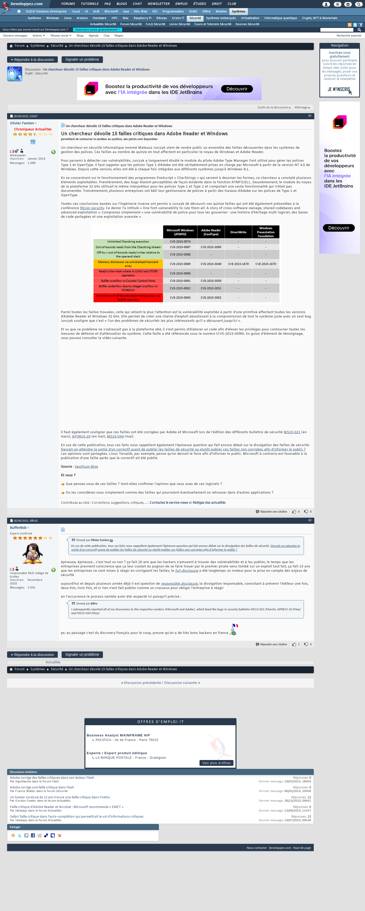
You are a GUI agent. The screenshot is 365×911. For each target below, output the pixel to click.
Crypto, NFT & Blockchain (319, 18)
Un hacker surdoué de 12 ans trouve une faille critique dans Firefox (60, 798)
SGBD (193, 11)
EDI (154, 11)
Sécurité (195, 18)
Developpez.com (280, 848)
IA (86, 11)
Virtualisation (250, 18)
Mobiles (221, 11)
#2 (310, 520)
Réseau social (59, 35)
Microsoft (111, 11)
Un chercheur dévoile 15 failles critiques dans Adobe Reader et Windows (96, 69)
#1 (310, 115)
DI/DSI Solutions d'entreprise (46, 11)
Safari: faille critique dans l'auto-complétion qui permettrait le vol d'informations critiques (76, 817)
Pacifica (103, 740)
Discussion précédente (142, 683)
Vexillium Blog (86, 467)
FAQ (107, 4)
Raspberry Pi (142, 18)
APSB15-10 (81, 436)
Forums (68, 4)
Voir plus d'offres (217, 763)
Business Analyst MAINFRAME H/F (118, 735)
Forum (20, 46)
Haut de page (302, 848)
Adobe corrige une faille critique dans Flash (42, 788)
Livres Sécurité (179, 24)
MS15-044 (115, 436)
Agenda (93, 35)
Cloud (76, 11)
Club (231, 4)
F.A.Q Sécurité (155, 24)
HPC (115, 18)
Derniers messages (15, 35)
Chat (137, 4)
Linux (67, 18)
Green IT (178, 18)
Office (206, 11)
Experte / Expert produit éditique (117, 753)
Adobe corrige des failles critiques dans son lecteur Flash (52, 778)
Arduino (82, 18)
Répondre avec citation (271, 511)
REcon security (92, 208)
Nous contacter (257, 848)
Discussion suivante (180, 683)
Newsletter (158, 4)
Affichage (301, 107)
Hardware (99, 18)
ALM (96, 11)
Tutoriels (89, 4)
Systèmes (238, 11)
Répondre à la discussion (32, 59)
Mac (126, 18)
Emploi (181, 4)
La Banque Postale (114, 758)
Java (126, 11)
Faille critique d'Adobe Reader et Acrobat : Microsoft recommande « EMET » (66, 807)
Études (199, 4)
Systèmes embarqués (221, 18)
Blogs (121, 4)
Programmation (173, 11)
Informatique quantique (280, 18)
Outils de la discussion (273, 107)
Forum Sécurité (131, 24)
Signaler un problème (82, 59)
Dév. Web (140, 11)
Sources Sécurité (247, 24)
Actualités (53, 663)
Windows (52, 18)
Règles (119, 35)
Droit (216, 4)
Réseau (161, 18)
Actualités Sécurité (103, 24)
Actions (37, 35)
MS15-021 (292, 432)
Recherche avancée (349, 35)
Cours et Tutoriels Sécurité (212, 24)
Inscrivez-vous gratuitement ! (98, 29)
